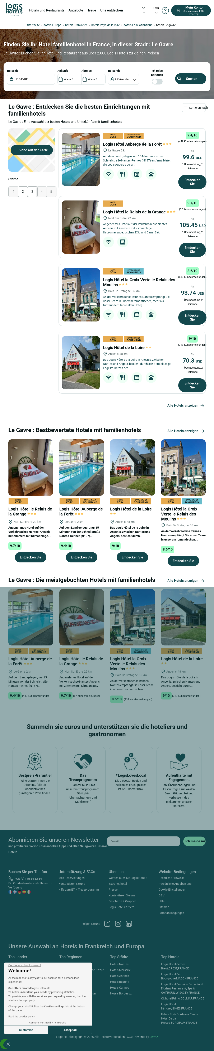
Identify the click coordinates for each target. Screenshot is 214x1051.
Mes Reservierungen (72, 878)
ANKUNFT (62, 70)
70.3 (192, 360)
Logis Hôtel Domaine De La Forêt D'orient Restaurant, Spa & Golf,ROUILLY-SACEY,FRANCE (182, 988)
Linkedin (129, 924)
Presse (113, 889)
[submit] (194, 841)
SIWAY (154, 1036)
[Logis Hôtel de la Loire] (81, 362)
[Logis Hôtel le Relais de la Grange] (81, 227)
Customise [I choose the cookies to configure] (26, 1030)
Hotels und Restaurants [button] (46, 10)
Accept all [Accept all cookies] (70, 1030)
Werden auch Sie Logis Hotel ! (128, 878)
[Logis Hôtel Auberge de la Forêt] (81, 159)
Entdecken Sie (192, 182)
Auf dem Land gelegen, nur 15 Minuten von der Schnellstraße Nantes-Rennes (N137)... (79, 532)
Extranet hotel (118, 883)
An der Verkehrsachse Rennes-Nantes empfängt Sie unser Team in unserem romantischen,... (183, 535)
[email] (143, 841)
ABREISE (87, 70)
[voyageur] (123, 79)
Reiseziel (13, 70)
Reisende (114, 70)
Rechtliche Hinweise (171, 878)
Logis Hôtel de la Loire (127, 347)
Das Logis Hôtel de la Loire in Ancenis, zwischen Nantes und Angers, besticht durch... (130, 532)
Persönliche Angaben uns (175, 883)
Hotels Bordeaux (121, 993)
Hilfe (161, 901)
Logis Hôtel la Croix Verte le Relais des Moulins (179, 514)
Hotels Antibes (119, 976)
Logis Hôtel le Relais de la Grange (139, 211)
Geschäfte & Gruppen (122, 901)
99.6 (192, 157)
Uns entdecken (111, 10)
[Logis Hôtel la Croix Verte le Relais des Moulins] (81, 294)
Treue (91, 10)
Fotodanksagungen (171, 913)
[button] (8, 1044)
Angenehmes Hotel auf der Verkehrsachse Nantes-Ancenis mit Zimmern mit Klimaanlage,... (29, 532)
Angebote (76, 10)
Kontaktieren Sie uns (72, 883)
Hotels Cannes (119, 987)
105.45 (192, 225)
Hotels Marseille (120, 970)
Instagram (118, 924)
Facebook (107, 924)
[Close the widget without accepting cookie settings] (24, 965)
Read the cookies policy (21, 1016)
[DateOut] (94, 79)
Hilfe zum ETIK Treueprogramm (79, 889)
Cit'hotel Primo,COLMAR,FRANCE (182, 998)
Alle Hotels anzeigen (186, 406)
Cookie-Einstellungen (172, 889)
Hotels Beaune (119, 981)
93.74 (192, 292)
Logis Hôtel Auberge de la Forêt (137, 144)
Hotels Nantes (119, 964)
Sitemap (164, 907)
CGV (161, 895)
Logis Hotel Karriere (121, 907)
